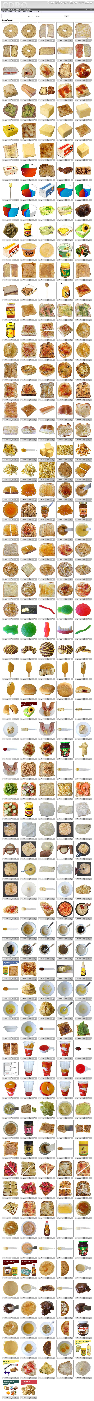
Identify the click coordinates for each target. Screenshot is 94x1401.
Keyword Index (27, 9)
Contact (91, 9)
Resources (11, 9)
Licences (84, 9)
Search (4, 9)
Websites (18, 9)
